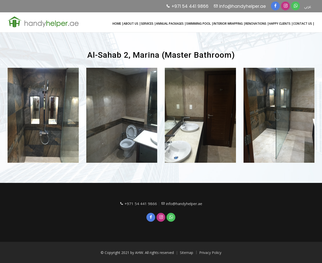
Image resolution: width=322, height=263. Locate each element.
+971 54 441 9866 (187, 6)
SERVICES (147, 23)
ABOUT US (131, 23)
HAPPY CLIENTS (280, 23)
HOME (117, 23)
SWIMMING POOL (199, 23)
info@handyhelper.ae (240, 6)
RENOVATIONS (256, 23)
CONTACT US (303, 23)
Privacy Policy (210, 252)
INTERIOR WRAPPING (228, 23)
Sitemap (186, 252)
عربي (307, 7)
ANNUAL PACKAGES (170, 23)
